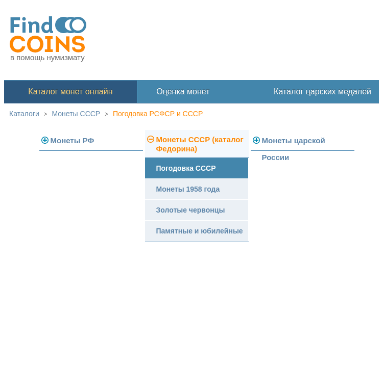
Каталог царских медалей (322, 91)
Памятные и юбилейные (199, 231)
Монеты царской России (293, 143)
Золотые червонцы (190, 210)
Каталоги (24, 114)
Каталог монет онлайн (70, 91)
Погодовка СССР (186, 168)
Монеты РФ (72, 140)
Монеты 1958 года (188, 189)
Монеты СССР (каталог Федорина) (200, 144)
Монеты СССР (76, 114)
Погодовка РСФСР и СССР (158, 114)
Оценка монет (182, 91)
